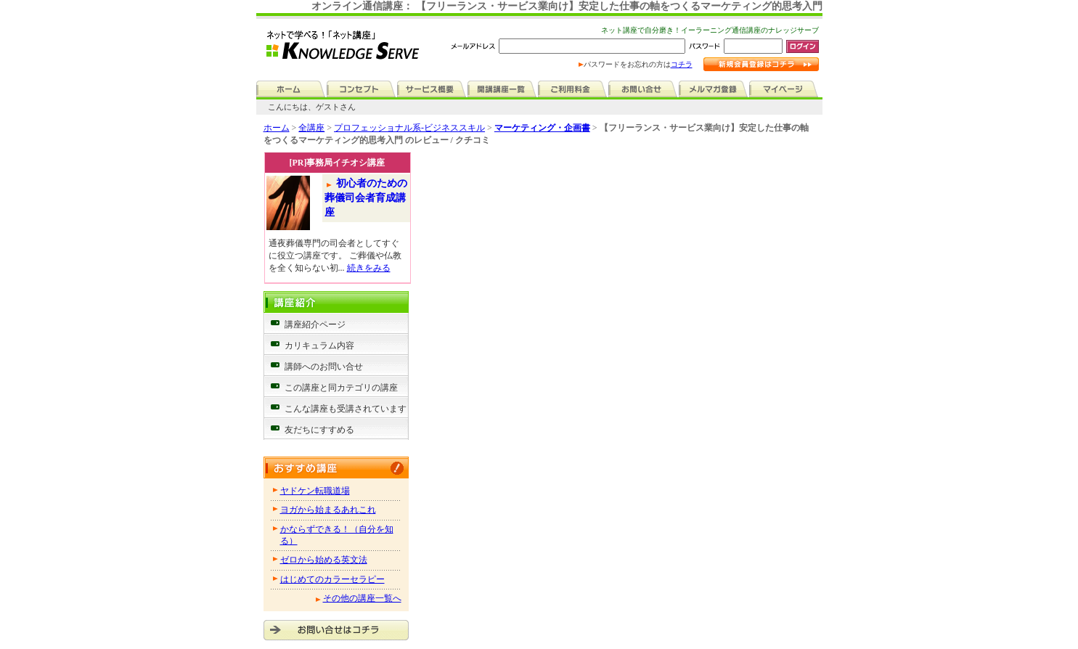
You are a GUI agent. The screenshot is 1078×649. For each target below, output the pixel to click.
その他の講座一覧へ (362, 598)
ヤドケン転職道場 (315, 491)
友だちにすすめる (319, 430)
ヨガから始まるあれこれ (328, 510)
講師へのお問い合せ (324, 367)
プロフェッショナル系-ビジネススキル (409, 128)
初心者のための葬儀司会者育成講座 (366, 197)
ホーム (277, 128)
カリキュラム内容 (319, 345)
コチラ (682, 64)
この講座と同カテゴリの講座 (341, 388)
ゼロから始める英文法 (323, 560)
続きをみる (369, 268)
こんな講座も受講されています (346, 409)
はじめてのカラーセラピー (332, 579)
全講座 (311, 128)
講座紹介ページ (315, 324)
